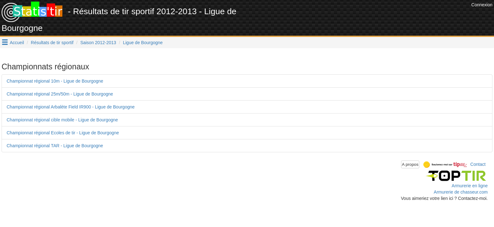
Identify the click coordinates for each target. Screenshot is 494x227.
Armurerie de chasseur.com (461, 192)
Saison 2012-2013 (98, 42)
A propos (410, 164)
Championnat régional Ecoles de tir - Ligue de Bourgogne (63, 132)
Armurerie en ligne (470, 185)
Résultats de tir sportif (52, 42)
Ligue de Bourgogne (143, 42)
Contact (477, 163)
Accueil (17, 42)
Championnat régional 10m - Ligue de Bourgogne (55, 81)
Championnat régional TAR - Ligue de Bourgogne (55, 145)
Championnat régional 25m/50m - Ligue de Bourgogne (60, 93)
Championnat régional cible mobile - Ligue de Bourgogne (62, 119)
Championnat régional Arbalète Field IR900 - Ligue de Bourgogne (71, 106)
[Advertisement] (355, 16)
